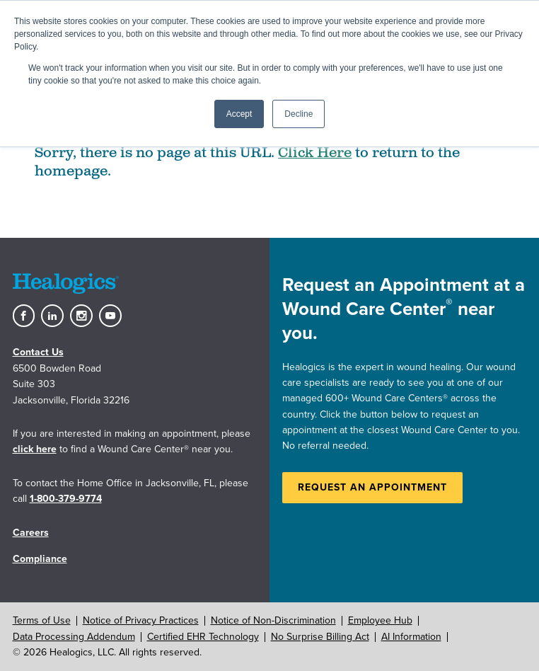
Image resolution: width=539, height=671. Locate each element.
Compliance (40, 559)
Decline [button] (298, 114)
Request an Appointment (372, 487)
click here (35, 449)
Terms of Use (42, 620)
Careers (31, 533)
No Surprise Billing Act (320, 637)
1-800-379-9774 (66, 499)
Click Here (315, 153)
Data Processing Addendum (74, 637)
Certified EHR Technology (203, 637)
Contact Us (38, 352)
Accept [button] (239, 114)
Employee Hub (380, 620)
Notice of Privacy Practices (141, 620)
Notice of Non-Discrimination (273, 620)
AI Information (411, 637)
